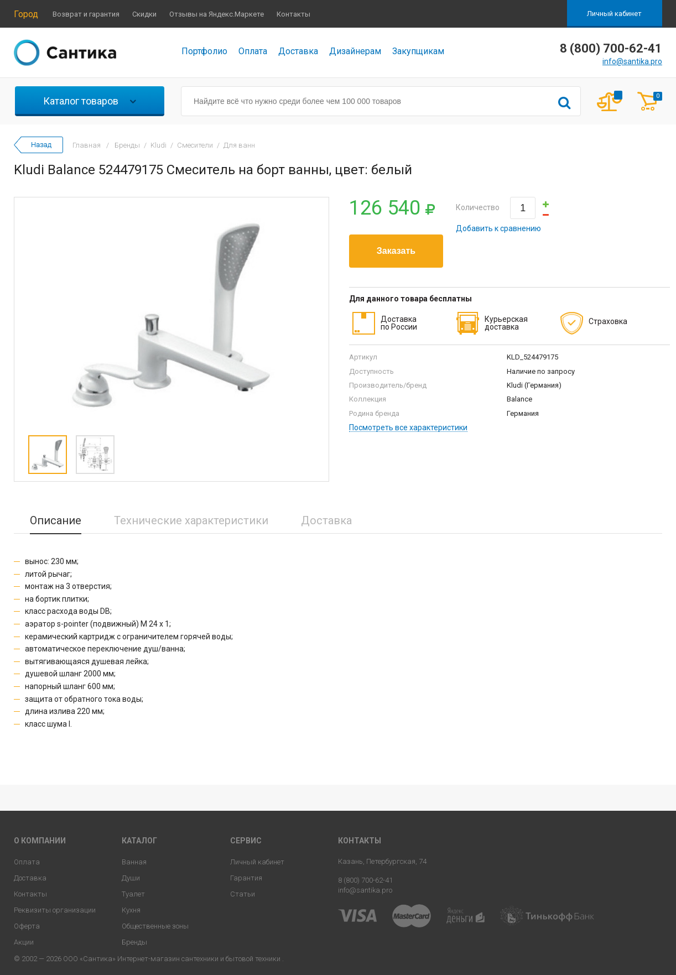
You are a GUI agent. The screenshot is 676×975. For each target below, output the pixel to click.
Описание (55, 520)
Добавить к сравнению (498, 228)
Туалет (133, 894)
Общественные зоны (155, 926)
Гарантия (246, 878)
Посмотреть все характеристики (408, 428)
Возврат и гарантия (86, 14)
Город (26, 14)
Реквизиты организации (55, 910)
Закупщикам (418, 51)
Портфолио (204, 51)
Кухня (131, 910)
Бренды (134, 942)
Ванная (134, 862)
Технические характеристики (191, 520)
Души (131, 878)
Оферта (27, 926)
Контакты (293, 14)
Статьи (242, 894)
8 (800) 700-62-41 (365, 880)
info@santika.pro (632, 61)
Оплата (252, 51)
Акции (24, 942)
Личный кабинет (614, 13)
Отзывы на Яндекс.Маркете (216, 14)
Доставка (298, 51)
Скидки (144, 14)
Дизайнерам (355, 51)
